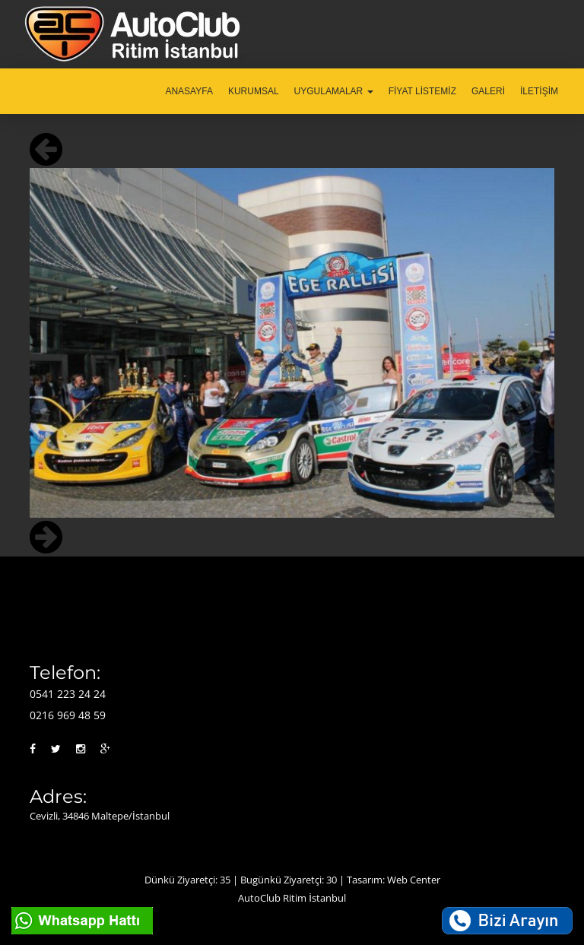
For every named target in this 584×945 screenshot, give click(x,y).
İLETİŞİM (539, 91)
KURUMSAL (253, 91)
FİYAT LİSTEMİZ (422, 91)
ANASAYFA (188, 91)
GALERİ (488, 91)
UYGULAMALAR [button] (333, 91)
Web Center (413, 879)
